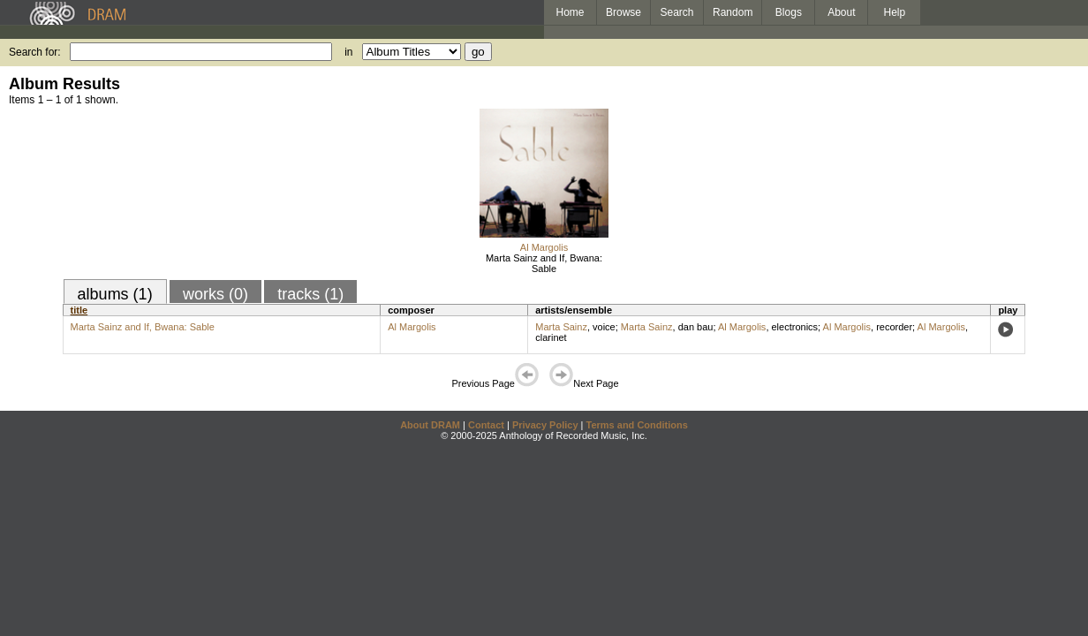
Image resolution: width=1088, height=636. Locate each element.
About (841, 12)
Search (677, 12)
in (348, 52)
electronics (795, 327)
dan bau (696, 327)
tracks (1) (310, 294)
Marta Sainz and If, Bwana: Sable (544, 263)
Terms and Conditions (637, 425)
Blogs (788, 12)
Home (569, 12)
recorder (894, 327)
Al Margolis (544, 247)
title (79, 310)
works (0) (215, 294)
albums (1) (115, 294)
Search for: (35, 52)
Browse (623, 12)
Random (732, 12)
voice (604, 327)
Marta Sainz (561, 327)
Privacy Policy (545, 425)
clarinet (550, 337)
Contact (486, 425)
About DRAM (430, 425)
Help (895, 12)
